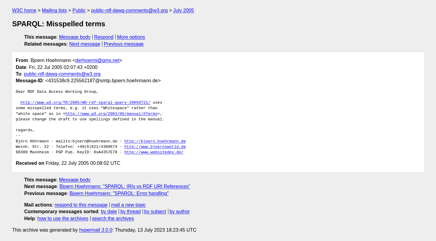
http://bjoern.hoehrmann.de (155, 141)
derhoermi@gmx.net (97, 60)
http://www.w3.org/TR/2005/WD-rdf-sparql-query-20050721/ (85, 103)
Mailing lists (54, 10)
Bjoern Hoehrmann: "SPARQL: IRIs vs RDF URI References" (125, 186)
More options (131, 37)
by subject (155, 211)
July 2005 (183, 10)
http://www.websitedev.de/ (153, 152)
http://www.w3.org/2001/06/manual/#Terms (111, 114)
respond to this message (80, 204)
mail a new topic (128, 204)
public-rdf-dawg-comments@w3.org (129, 10)
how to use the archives (63, 218)
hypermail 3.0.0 (95, 230)
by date (109, 211)
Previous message (124, 44)
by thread (131, 211)
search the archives (113, 218)
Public (79, 10)
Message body (75, 37)
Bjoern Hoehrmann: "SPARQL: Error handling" (119, 193)
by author (180, 211)
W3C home (24, 10)
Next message (84, 44)
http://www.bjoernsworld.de (155, 147)
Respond (104, 37)
